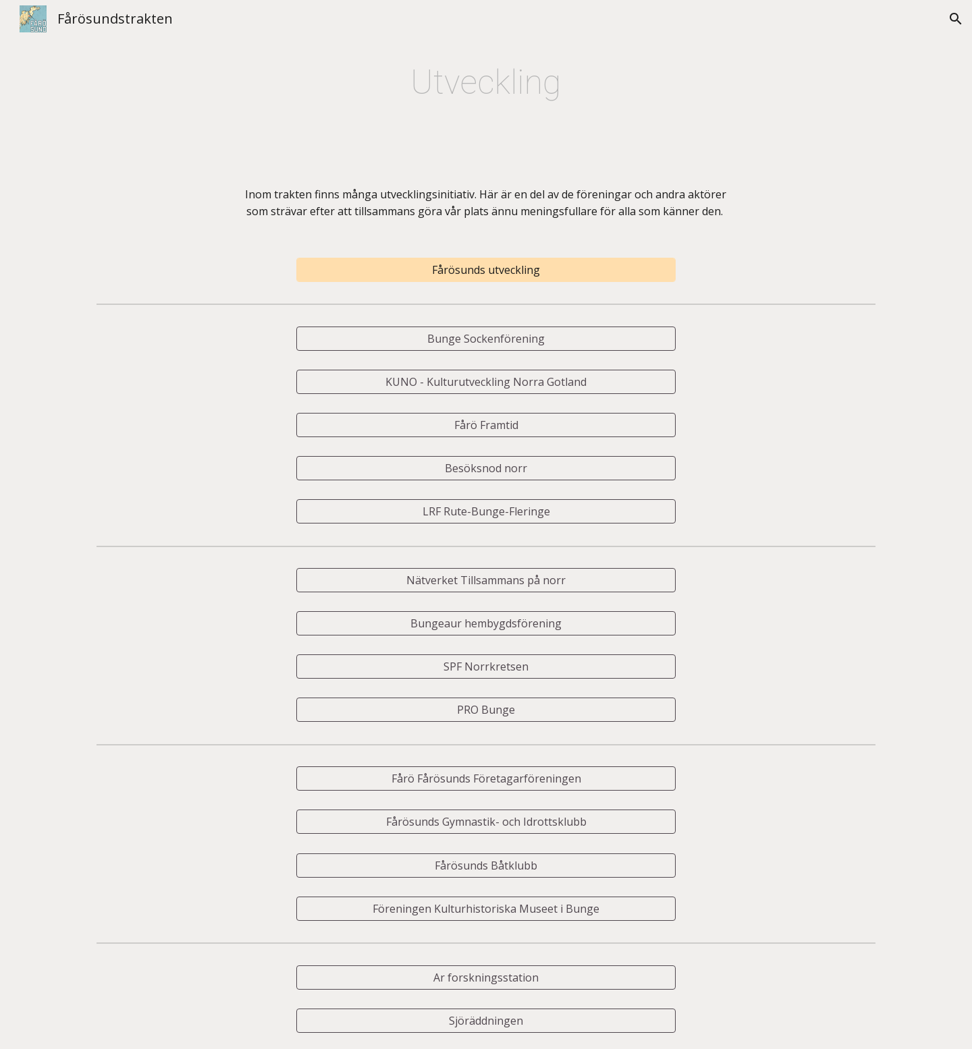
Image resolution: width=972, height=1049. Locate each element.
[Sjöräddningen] (486, 1020)
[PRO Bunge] (486, 709)
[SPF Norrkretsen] (486, 666)
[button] (956, 19)
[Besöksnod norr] (486, 468)
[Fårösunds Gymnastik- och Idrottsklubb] (486, 821)
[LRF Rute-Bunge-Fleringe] (486, 511)
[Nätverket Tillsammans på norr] (486, 580)
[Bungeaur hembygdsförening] (486, 623)
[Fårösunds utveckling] (486, 270)
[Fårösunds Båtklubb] (486, 865)
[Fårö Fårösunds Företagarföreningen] (486, 778)
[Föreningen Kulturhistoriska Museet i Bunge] (486, 908)
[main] (486, 82)
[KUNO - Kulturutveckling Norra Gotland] (486, 382)
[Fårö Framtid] (486, 425)
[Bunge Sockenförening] (486, 338)
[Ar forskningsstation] (486, 977)
